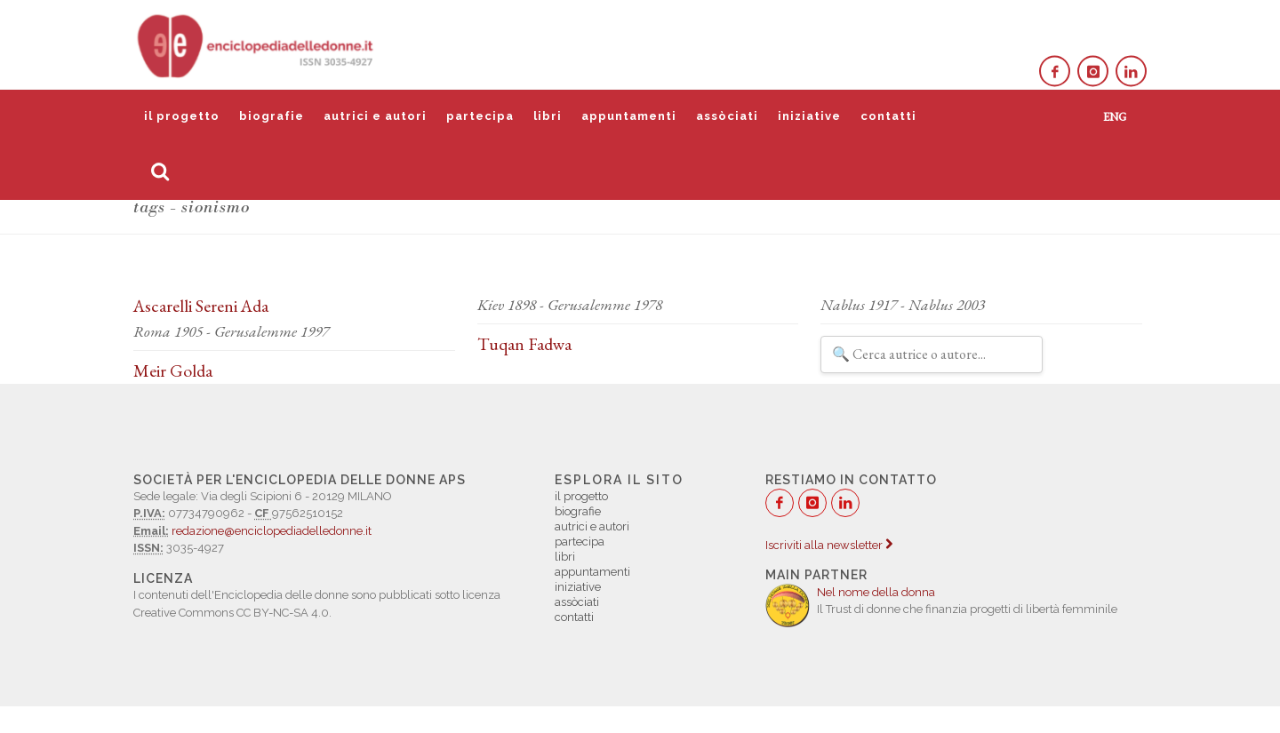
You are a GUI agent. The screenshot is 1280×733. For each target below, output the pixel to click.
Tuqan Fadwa (524, 343)
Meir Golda (172, 370)
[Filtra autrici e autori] (931, 354)
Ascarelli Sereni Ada (200, 305)
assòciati (727, 116)
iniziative (809, 116)
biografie (271, 116)
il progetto (182, 116)
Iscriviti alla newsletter (828, 545)
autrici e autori (375, 116)
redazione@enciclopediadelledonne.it (272, 531)
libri (547, 116)
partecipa (480, 116)
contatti (888, 116)
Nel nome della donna (876, 592)
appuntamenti (628, 116)
